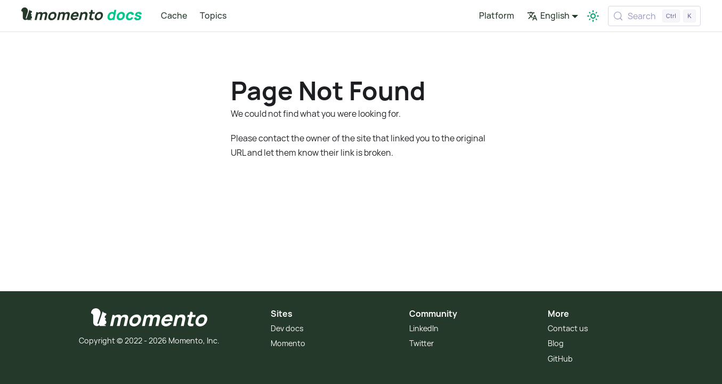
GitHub (560, 359)
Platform (496, 15)
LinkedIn (424, 328)
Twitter (421, 343)
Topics (213, 15)
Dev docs (287, 328)
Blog (556, 343)
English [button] (548, 15)
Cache (174, 15)
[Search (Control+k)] (654, 16)
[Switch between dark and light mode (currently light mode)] (593, 16)
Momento (288, 343)
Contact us (568, 328)
